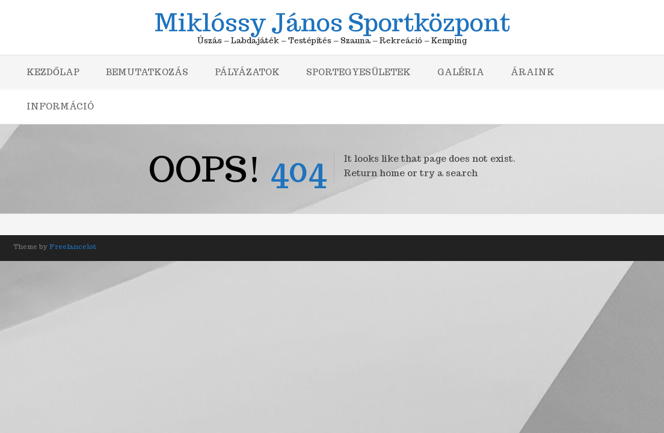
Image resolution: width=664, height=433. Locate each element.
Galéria (460, 72)
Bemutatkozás (147, 72)
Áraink (533, 72)
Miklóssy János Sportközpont (332, 20)
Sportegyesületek (358, 72)
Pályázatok (247, 72)
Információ (60, 106)
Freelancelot (73, 246)
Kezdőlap (52, 72)
